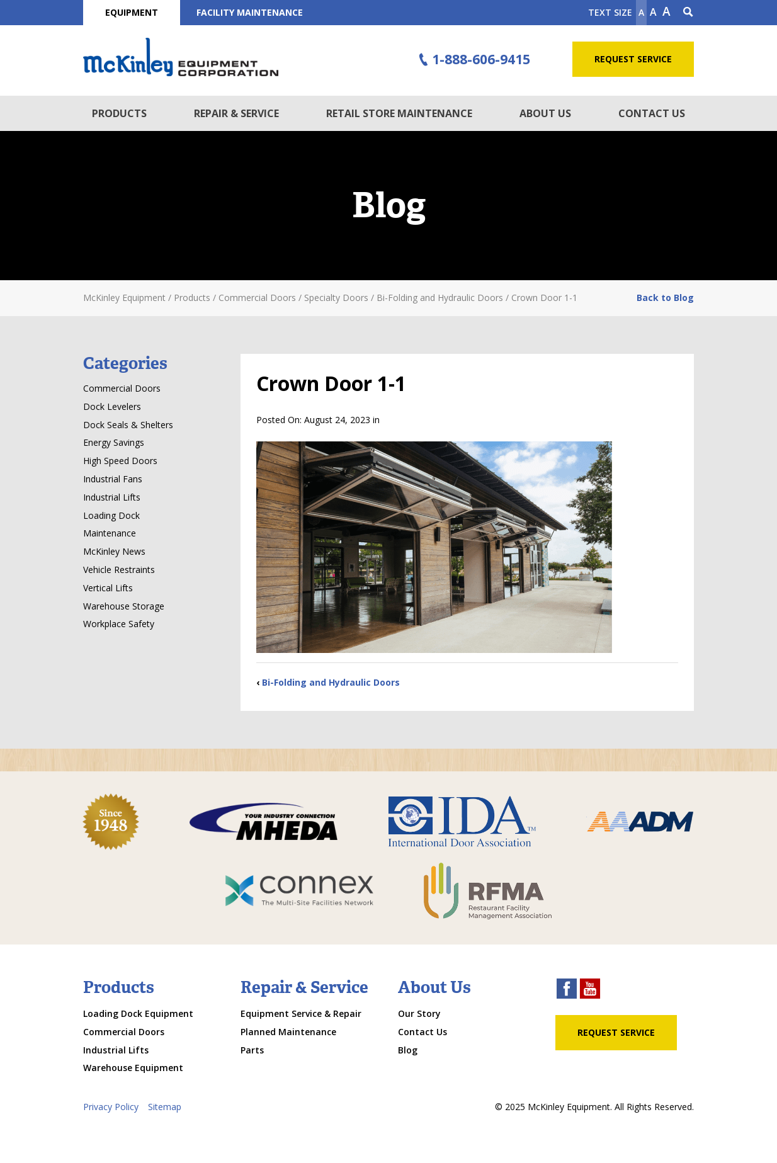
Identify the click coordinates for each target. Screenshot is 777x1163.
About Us (545, 113)
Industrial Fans (112, 479)
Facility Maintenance (249, 12)
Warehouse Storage (123, 606)
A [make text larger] (666, 11)
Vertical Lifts (108, 588)
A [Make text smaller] (641, 12)
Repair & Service (236, 113)
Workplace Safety (118, 624)
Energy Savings (113, 442)
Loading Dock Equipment (138, 1013)
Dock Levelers (112, 406)
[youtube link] (590, 990)
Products (119, 113)
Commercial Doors (122, 388)
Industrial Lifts (111, 497)
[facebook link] (566, 990)
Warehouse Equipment (133, 1068)
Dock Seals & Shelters (128, 425)
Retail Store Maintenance (399, 113)
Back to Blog (665, 298)
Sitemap (164, 1107)
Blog (407, 1050)
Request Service (633, 59)
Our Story (419, 1013)
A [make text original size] (653, 12)
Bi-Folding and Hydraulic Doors (331, 682)
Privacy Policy (111, 1107)
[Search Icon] (688, 12)
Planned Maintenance (288, 1032)
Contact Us (651, 113)
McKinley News (114, 551)
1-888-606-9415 (473, 59)
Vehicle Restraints (119, 570)
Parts (252, 1050)
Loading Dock (111, 515)
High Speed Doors (120, 461)
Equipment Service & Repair (301, 1013)
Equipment (131, 12)
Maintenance (109, 533)
